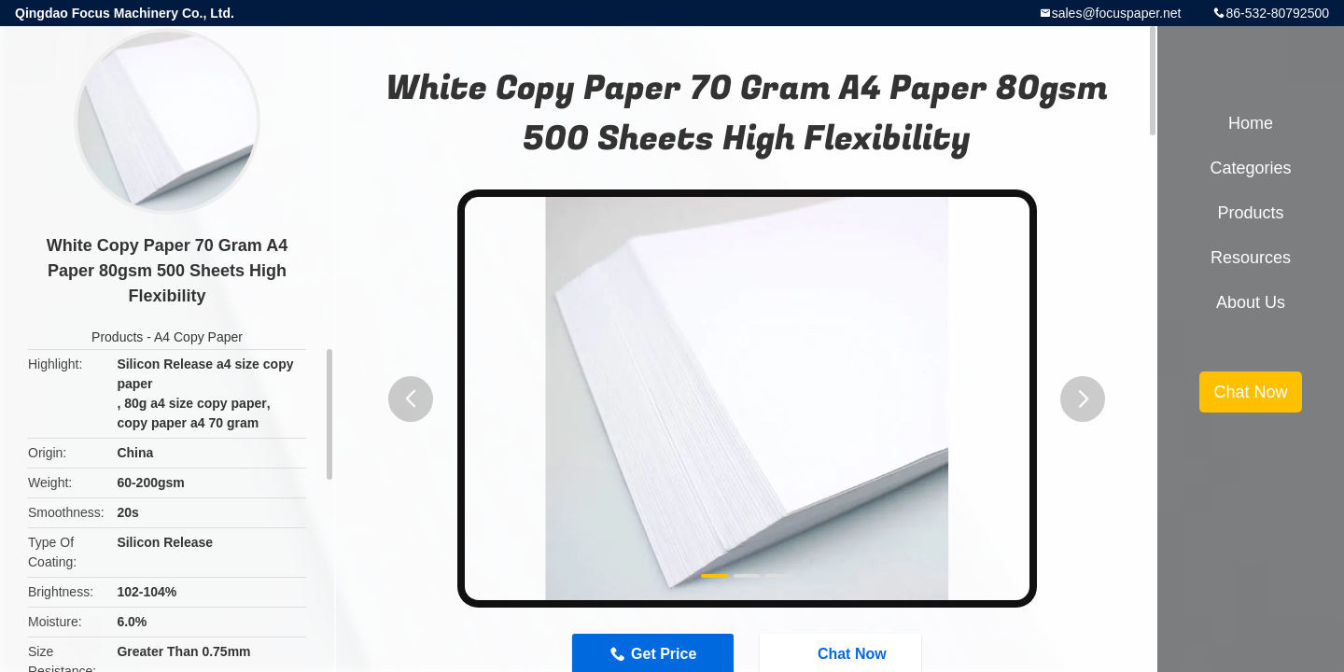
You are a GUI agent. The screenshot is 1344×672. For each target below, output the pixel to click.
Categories (1250, 168)
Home (1250, 123)
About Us (1250, 302)
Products (117, 336)
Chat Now (1250, 392)
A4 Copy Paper (198, 336)
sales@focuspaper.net (1117, 13)
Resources (1251, 257)
